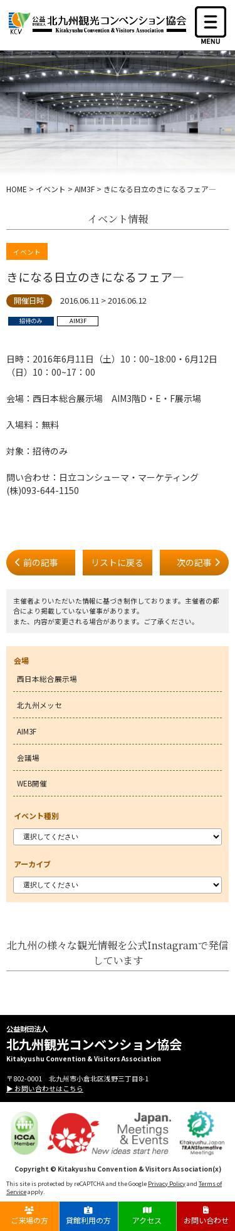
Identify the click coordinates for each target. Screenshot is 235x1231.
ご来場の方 (29, 1216)
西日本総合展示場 (47, 678)
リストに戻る (117, 562)
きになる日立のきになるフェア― (95, 276)
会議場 (28, 757)
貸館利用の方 (89, 1216)
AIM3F (26, 731)
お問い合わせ (206, 1216)
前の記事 (40, 562)
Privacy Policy (166, 1183)
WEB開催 (32, 783)
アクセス (147, 1216)
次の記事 (194, 562)
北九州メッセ (39, 704)
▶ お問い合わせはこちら (44, 1088)
